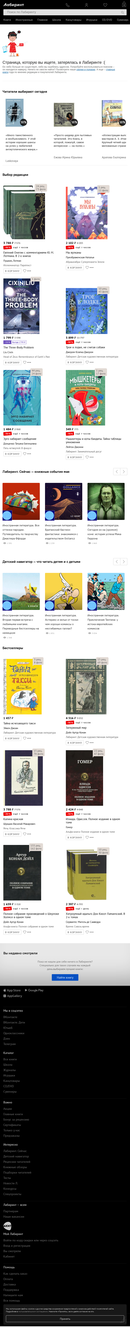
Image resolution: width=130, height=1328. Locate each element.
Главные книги (13, 1114)
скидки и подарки (85, 69)
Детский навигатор (16, 1156)
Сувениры (123, 19)
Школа (56, 19)
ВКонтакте (10, 1017)
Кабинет (9, 1256)
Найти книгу (65, 977)
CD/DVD (107, 19)
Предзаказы (11, 1136)
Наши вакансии (13, 1216)
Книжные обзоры (15, 1167)
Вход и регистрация (16, 1246)
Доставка (9, 1284)
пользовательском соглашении (33, 1311)
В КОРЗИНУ (12, 271)
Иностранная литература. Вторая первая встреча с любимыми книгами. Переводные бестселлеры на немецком (21, 624)
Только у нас (11, 1130)
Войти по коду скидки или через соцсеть (30, 1240)
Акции (7, 1109)
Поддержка (11, 1290)
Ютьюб (8, 1028)
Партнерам (10, 1211)
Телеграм (9, 1044)
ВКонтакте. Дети (14, 1022)
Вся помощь (11, 1300)
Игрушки (91, 19)
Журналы (9, 1070)
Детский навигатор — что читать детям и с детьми (41, 562)
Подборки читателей (17, 1172)
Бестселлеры (13, 648)
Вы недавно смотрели (20, 953)
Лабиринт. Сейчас (15, 1151)
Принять (65, 1318)
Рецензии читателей (16, 1162)
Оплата (8, 1279)
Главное (42, 19)
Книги (7, 19)
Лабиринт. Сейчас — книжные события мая (36, 472)
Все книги (10, 1059)
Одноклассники (13, 1033)
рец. (40, 186)
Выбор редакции (15, 174)
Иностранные (24, 19)
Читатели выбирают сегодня (25, 92)
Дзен (6, 1038)
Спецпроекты (12, 1194)
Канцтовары (73, 19)
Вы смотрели (12, 1251)
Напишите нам (13, 1295)
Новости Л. (10, 1183)
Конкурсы (9, 1189)
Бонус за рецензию (16, 1119)
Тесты (7, 1178)
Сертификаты (12, 1125)
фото (41, 189)
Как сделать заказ (15, 1274)
